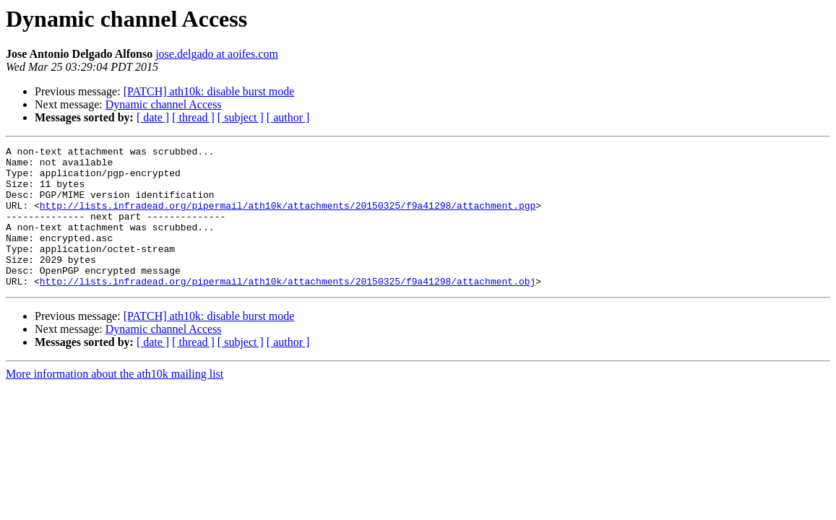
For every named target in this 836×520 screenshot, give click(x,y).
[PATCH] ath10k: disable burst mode (209, 91)
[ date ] (153, 117)
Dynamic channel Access (163, 104)
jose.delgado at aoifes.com (216, 54)
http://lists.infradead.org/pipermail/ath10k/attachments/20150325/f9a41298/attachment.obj (287, 309)
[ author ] (288, 117)
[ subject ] (240, 117)
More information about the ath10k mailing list (114, 402)
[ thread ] (193, 117)
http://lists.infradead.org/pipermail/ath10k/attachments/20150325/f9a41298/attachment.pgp (287, 218)
